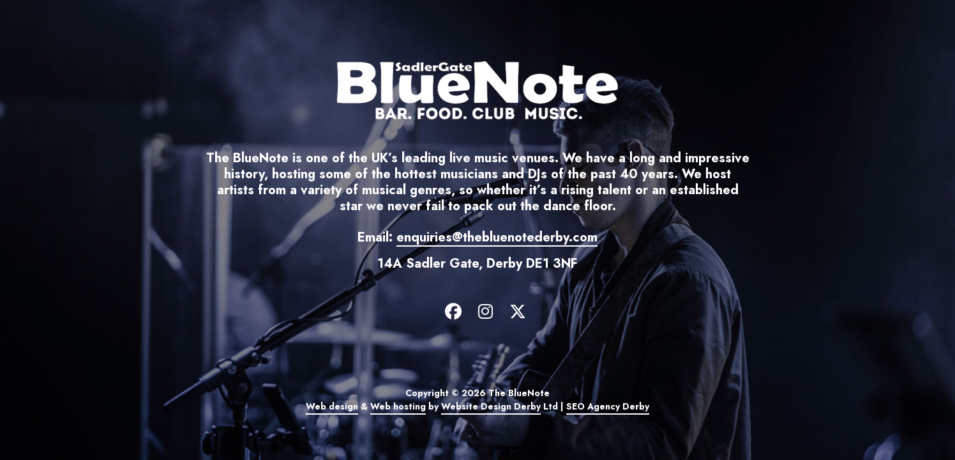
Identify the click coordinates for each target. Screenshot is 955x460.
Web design (332, 406)
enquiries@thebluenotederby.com (497, 237)
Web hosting (398, 406)
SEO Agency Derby (607, 406)
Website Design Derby (491, 406)
